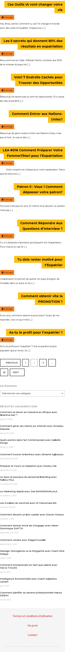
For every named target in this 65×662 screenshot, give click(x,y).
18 (5, 371)
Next (17, 372)
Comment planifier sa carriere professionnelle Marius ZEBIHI (31, 594)
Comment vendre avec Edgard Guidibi (23, 540)
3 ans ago (7, 16)
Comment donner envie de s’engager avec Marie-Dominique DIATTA (29, 527)
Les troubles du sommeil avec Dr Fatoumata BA (28, 503)
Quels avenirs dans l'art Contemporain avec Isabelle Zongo (30, 441)
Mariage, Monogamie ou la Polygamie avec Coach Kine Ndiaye (32, 552)
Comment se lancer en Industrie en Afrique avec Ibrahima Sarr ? (28, 413)
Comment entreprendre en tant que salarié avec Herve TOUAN (28, 566)
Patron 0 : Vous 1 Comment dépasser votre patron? (40, 189)
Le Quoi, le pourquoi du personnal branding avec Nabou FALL (28, 478)
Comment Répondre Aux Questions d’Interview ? (41, 226)
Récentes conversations (18, 406)
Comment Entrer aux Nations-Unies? (37, 116)
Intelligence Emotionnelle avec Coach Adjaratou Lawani (28, 580)
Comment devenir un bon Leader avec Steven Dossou (32, 514)
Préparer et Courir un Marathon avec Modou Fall (28, 466)
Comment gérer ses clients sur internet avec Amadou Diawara (31, 427)
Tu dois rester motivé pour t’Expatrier (40, 262)
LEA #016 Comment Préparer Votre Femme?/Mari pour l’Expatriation (33, 153)
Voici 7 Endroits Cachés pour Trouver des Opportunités (38, 80)
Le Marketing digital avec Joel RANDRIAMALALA (28, 491)
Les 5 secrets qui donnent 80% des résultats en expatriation (33, 43)
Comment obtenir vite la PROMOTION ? (42, 298)
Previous (10, 362)
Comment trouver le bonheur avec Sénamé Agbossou (31, 454)
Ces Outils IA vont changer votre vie (35, 7)
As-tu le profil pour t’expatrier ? (36, 332)
